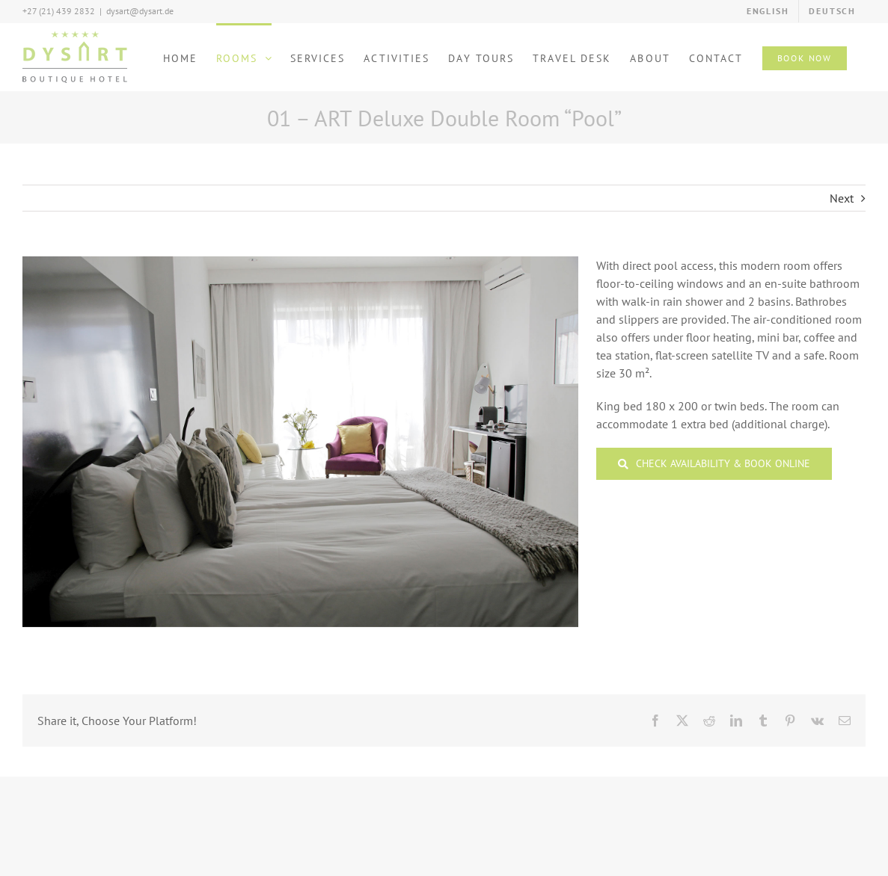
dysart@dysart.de (140, 10)
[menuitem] (768, 11)
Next (842, 198)
